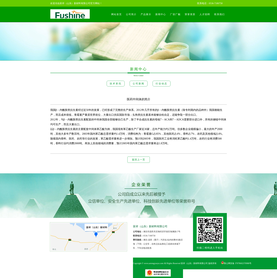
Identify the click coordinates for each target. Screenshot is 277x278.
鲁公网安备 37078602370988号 (236, 263)
